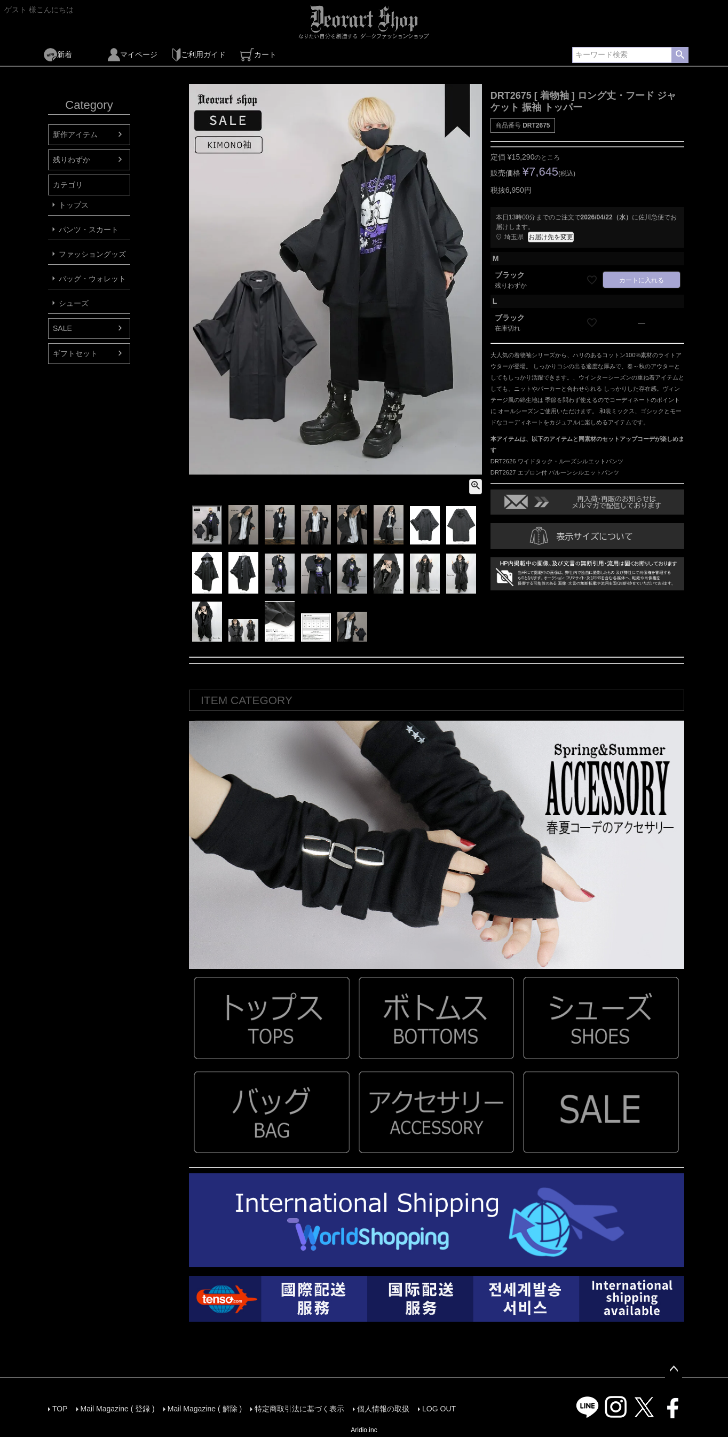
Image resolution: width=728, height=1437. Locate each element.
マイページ (132, 54)
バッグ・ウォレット (92, 278)
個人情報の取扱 (383, 1408)
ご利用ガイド (199, 54)
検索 (679, 55)
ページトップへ (673, 1369)
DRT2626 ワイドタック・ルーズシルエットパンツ (556, 461)
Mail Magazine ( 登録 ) (118, 1408)
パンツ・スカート (88, 229)
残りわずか (71, 159)
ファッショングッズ (92, 254)
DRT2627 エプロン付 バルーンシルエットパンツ (554, 472)
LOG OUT (439, 1408)
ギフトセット (75, 353)
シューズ (74, 303)
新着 (58, 54)
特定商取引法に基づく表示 (299, 1408)
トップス (74, 205)
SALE (62, 328)
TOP (60, 1408)
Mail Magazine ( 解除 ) (205, 1408)
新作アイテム (75, 134)
